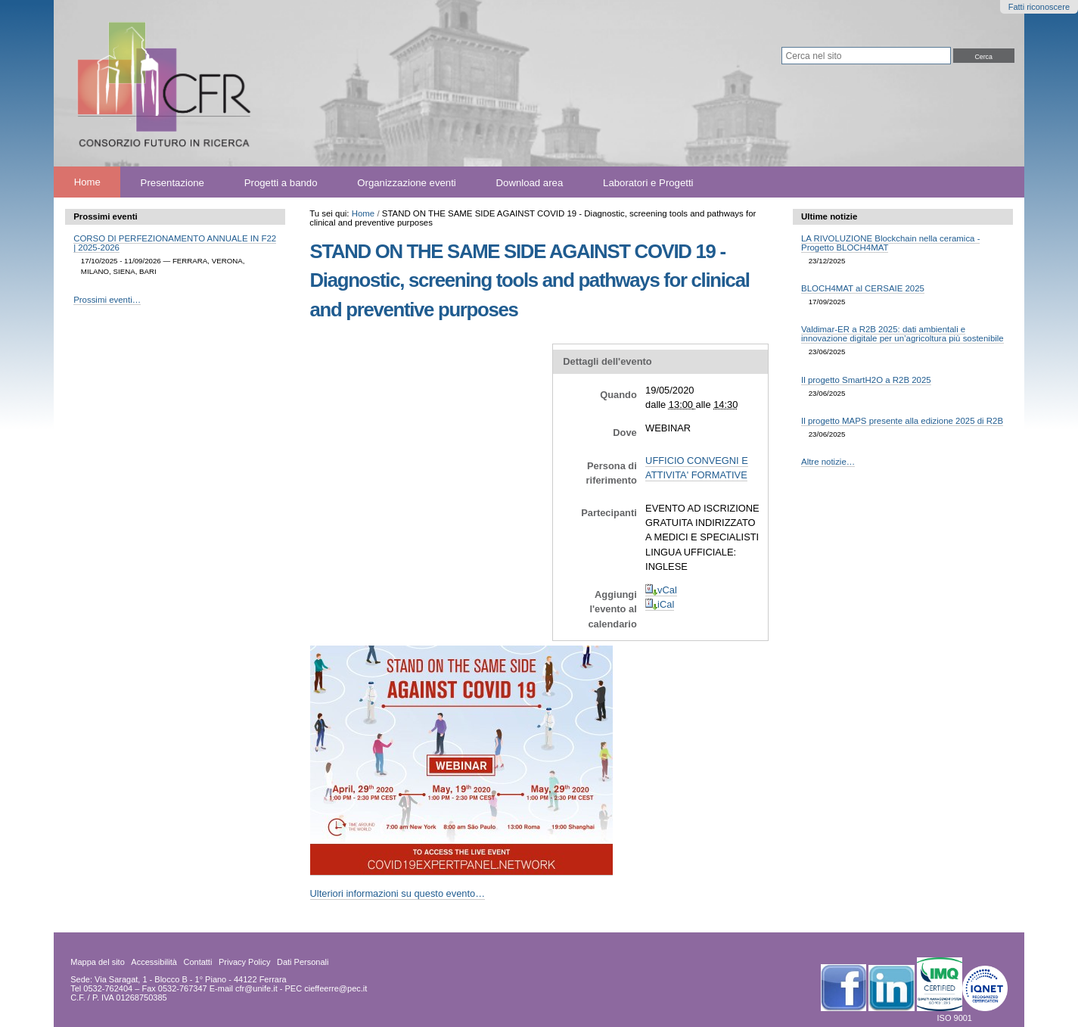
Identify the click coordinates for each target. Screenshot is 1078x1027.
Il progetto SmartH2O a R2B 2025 (866, 379)
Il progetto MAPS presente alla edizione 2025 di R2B (902, 420)
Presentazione (172, 182)
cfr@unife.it (256, 988)
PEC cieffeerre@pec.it (326, 988)
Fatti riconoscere (1039, 6)
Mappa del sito (97, 961)
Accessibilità (154, 961)
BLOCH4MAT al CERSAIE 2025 (862, 288)
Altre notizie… (828, 461)
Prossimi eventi (105, 216)
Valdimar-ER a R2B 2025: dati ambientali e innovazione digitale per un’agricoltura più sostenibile (902, 334)
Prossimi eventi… (107, 299)
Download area (530, 182)
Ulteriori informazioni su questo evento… (398, 893)
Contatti (197, 961)
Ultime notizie (829, 216)
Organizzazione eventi (406, 182)
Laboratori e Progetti (648, 182)
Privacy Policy (244, 961)
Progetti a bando (281, 182)
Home (87, 182)
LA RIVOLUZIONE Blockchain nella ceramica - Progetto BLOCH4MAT (890, 243)
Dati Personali (302, 961)
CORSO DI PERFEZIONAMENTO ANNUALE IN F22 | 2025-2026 (174, 243)
